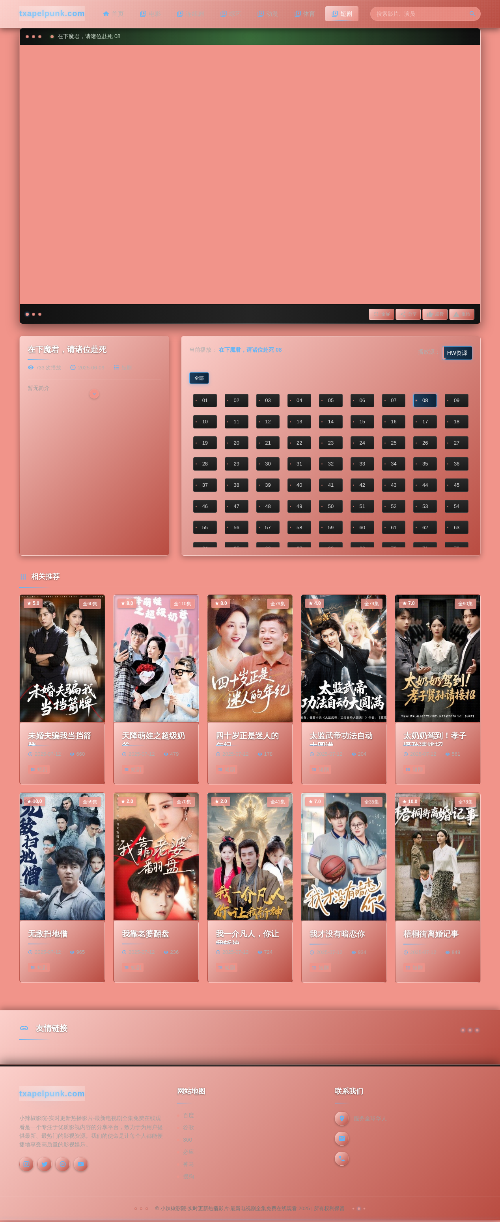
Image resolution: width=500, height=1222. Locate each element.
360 (187, 1142)
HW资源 (457, 354)
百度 (188, 1117)
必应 (188, 1154)
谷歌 (188, 1129)
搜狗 (188, 1178)
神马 (188, 1166)
